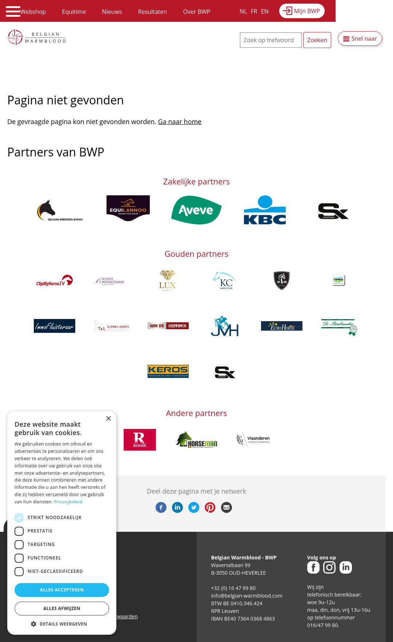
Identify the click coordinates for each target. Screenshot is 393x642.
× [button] (108, 419)
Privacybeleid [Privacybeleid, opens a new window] (68, 502)
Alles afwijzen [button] (61, 608)
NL (243, 11)
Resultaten (152, 12)
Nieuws (112, 12)
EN (265, 11)
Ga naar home (179, 121)
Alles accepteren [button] (62, 590)
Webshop (33, 12)
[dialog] (61, 523)
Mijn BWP (307, 11)
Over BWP (196, 12)
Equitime (74, 12)
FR (254, 11)
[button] (62, 623)
